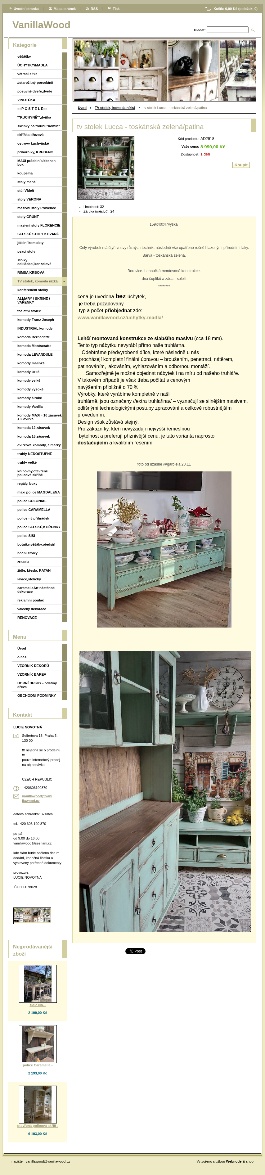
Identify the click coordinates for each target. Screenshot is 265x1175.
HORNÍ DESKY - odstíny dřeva (37, 685)
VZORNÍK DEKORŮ (33, 666)
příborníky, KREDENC (35, 152)
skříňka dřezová (30, 135)
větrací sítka (27, 74)
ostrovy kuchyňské (33, 143)
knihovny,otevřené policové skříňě (32, 473)
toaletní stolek (29, 311)
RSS (94, 9)
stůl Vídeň (25, 190)
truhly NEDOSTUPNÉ (34, 454)
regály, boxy (27, 483)
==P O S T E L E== (32, 108)
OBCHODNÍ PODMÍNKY (36, 695)
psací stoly (26, 251)
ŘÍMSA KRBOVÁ (30, 272)
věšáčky (24, 56)
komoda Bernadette (33, 337)
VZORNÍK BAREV (31, 674)
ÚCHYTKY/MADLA (32, 65)
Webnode (233, 1161)
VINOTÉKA (26, 100)
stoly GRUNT (28, 216)
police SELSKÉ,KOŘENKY (39, 527)
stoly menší (27, 182)
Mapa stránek (65, 9)
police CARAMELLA (33, 509)
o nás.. (22, 657)
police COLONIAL (32, 501)
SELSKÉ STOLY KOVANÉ (38, 234)
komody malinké (31, 363)
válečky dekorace (31, 609)
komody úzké (28, 372)
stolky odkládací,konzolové (34, 262)
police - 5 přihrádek (33, 518)
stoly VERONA (29, 199)
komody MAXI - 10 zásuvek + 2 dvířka (39, 417)
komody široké (29, 398)
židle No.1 (37, 1005)
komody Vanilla (30, 406)
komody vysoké (30, 389)
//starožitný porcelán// (35, 82)
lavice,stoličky (29, 579)
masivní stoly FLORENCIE (39, 225)
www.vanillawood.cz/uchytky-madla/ (120, 317)
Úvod (82, 108)
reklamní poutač (30, 600)
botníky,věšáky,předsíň (36, 544)
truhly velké (27, 462)
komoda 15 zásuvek (33, 436)
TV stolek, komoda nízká (115, 108)
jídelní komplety (30, 243)
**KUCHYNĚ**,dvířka (34, 117)
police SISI (26, 536)
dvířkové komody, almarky (39, 445)
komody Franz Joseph (35, 320)
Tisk (116, 9)
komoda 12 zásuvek (33, 428)
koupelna (25, 173)
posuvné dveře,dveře (34, 91)
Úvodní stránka (26, 9)
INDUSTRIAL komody (35, 328)
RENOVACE (27, 617)
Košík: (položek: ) (235, 9)
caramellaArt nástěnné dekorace (36, 589)
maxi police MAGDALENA (38, 492)
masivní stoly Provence (36, 208)
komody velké (28, 380)
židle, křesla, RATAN (34, 570)
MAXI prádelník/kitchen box (36, 162)
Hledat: (200, 30)
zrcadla (23, 562)
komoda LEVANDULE (35, 354)
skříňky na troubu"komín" (38, 126)
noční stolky (27, 553)
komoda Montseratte (34, 346)
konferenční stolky (32, 290)
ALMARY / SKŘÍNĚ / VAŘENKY (33, 300)
